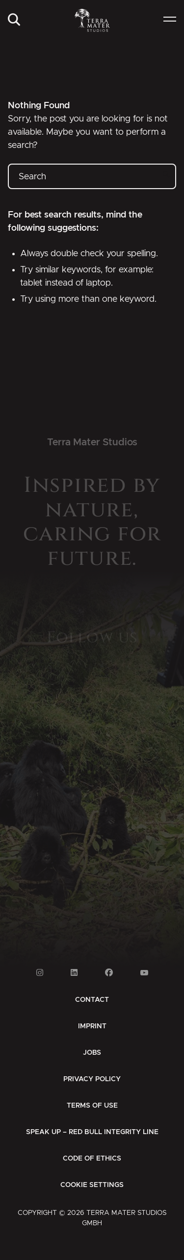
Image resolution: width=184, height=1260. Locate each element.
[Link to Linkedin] (74, 973)
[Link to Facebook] (109, 973)
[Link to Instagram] (39, 973)
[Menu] (169, 20)
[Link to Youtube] (144, 973)
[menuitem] (14, 20)
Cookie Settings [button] (92, 1185)
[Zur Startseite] (91, 20)
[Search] (14, 20)
